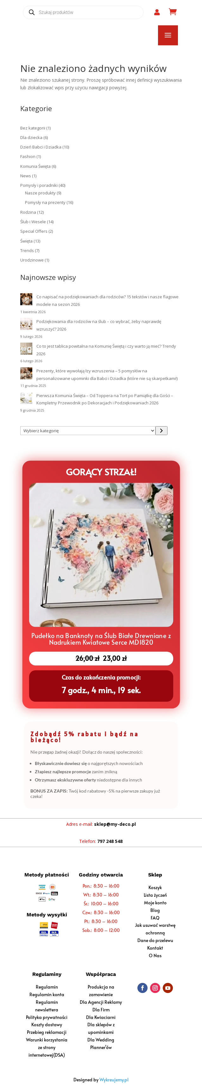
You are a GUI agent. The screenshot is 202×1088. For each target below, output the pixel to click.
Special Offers (33, 231)
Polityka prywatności (46, 1017)
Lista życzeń (155, 895)
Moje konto (155, 903)
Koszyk (155, 887)
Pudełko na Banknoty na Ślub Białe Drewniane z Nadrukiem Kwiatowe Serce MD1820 (101, 637)
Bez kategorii (32, 128)
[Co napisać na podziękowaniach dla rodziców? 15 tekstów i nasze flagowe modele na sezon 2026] (26, 300)
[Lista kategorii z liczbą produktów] (88, 430)
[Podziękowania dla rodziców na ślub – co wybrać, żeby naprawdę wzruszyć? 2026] (26, 325)
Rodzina (28, 212)
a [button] (168, 35)
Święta (26, 241)
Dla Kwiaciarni (101, 1017)
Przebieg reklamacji (46, 1032)
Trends (27, 250)
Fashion (27, 156)
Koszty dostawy (46, 1025)
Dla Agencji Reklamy (101, 1002)
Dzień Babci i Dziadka (40, 147)
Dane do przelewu (155, 940)
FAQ (155, 918)
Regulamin (47, 987)
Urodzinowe (32, 260)
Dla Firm (101, 1010)
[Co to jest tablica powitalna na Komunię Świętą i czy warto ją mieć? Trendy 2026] (26, 350)
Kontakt (155, 948)
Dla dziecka (31, 137)
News (25, 176)
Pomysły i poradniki (39, 185)
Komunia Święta (35, 166)
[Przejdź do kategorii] (161, 430)
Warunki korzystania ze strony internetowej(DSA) (46, 1047)
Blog (155, 910)
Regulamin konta (46, 994)
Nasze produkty (40, 193)
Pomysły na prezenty (45, 202)
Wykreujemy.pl (114, 1080)
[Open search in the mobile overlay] (83, 12)
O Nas (155, 955)
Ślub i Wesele (33, 222)
